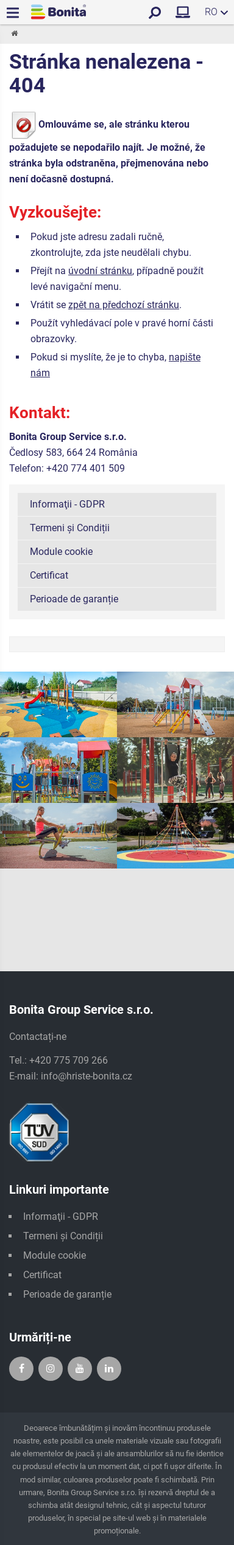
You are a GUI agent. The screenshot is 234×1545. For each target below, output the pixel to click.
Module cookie (61, 551)
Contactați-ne (37, 1036)
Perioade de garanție (74, 599)
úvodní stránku (100, 271)
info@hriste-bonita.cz (86, 1076)
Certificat (49, 575)
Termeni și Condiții (70, 528)
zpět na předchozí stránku (123, 305)
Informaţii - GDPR (67, 504)
